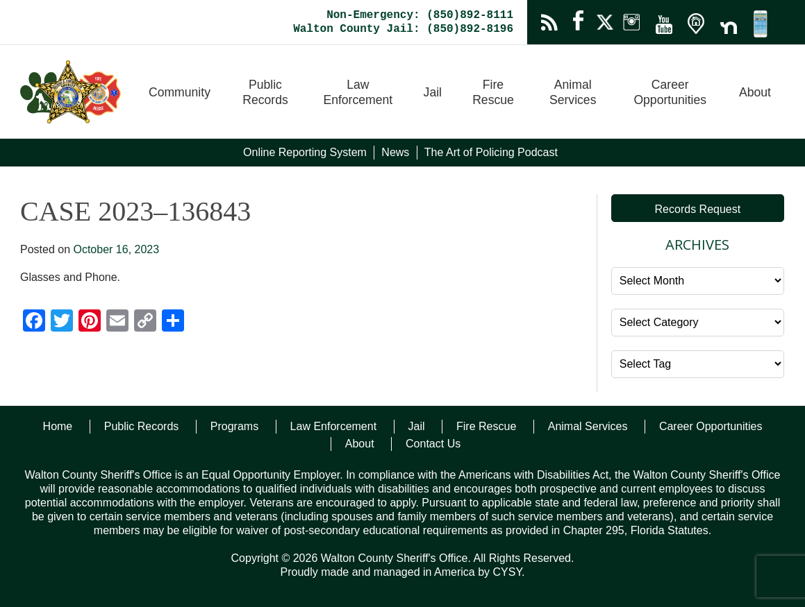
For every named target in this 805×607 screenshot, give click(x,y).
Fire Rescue (493, 92)
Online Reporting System (305, 152)
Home (58, 426)
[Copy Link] (145, 322)
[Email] (117, 322)
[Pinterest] (89, 322)
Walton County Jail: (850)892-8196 (403, 29)
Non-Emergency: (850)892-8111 (419, 15)
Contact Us (433, 444)
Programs (234, 426)
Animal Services (572, 92)
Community (179, 92)
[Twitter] (62, 322)
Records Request (698, 209)
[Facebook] (34, 322)
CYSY (507, 572)
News (395, 152)
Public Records (265, 92)
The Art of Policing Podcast (491, 152)
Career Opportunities (669, 92)
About (755, 92)
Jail (433, 92)
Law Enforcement (357, 92)
